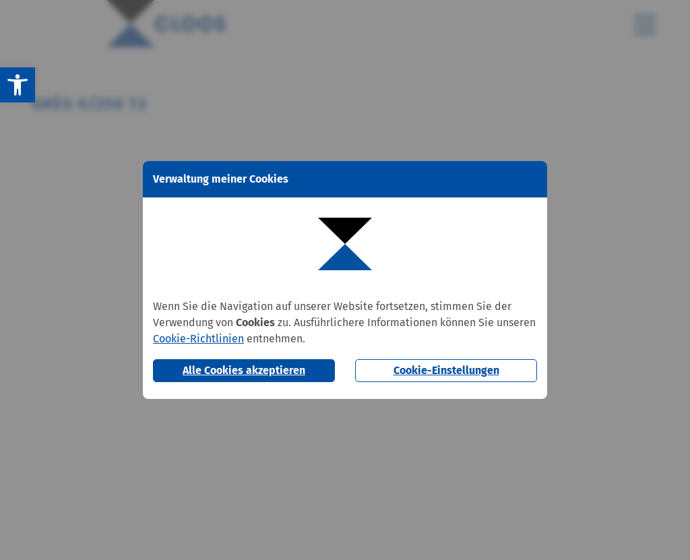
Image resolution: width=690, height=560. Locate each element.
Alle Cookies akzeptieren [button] (244, 370)
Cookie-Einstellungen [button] (446, 370)
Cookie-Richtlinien (198, 338)
